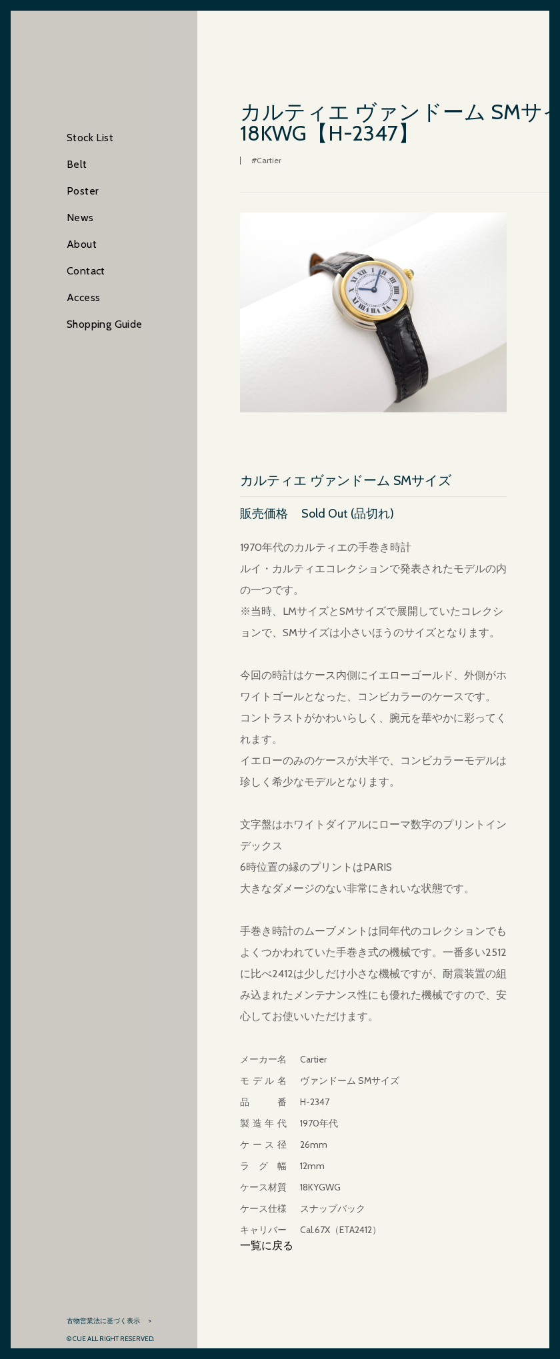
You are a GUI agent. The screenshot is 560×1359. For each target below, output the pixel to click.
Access (83, 297)
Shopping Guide (105, 324)
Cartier (269, 160)
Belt (77, 164)
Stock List (90, 137)
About (82, 244)
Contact (86, 270)
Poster (83, 191)
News (80, 217)
